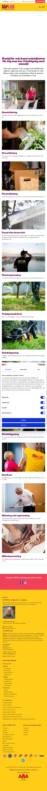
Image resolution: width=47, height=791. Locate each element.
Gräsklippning (7, 681)
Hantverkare (6, 688)
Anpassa (23, 425)
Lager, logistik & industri (9, 712)
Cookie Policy (34, 769)
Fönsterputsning (8, 672)
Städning (5, 666)
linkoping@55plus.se (9, 628)
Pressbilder (6, 745)
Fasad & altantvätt (9, 696)
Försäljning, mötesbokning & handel (12, 716)
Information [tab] (23, 369)
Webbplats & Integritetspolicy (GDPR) (19, 769)
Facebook (26, 728)
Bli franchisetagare (8, 739)
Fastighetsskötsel (7, 702)
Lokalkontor (13, 1)
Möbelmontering (8, 692)
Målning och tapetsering (10, 694)
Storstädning (7, 670)
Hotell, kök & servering (9, 709)
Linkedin (25, 732)
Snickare (6, 690)
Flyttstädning (7, 674)
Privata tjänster (7, 664)
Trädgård (5, 677)
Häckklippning (7, 685)
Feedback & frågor (8, 747)
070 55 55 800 (8, 626)
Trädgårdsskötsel (8, 679)
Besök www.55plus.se (23, 772)
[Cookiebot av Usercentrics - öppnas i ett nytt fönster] (38, 365)
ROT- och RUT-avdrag (9, 743)
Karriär (4, 741)
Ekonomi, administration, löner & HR (12, 714)
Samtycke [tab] (8, 369)
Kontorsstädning (7, 705)
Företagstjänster (7, 700)
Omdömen (5, 732)
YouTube (25, 734)
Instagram (26, 730)
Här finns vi (6, 728)
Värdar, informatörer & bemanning (12, 707)
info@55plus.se (11, 653)
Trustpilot (4, 597)
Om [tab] (39, 369)
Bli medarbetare (7, 737)
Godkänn (23, 420)
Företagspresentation (8, 734)
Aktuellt (5, 730)
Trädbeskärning (8, 683)
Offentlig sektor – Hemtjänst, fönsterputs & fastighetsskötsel (19, 719)
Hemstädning (7, 668)
